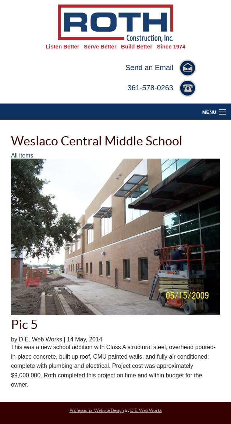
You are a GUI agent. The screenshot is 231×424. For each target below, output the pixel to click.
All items (22, 155)
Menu (209, 112)
